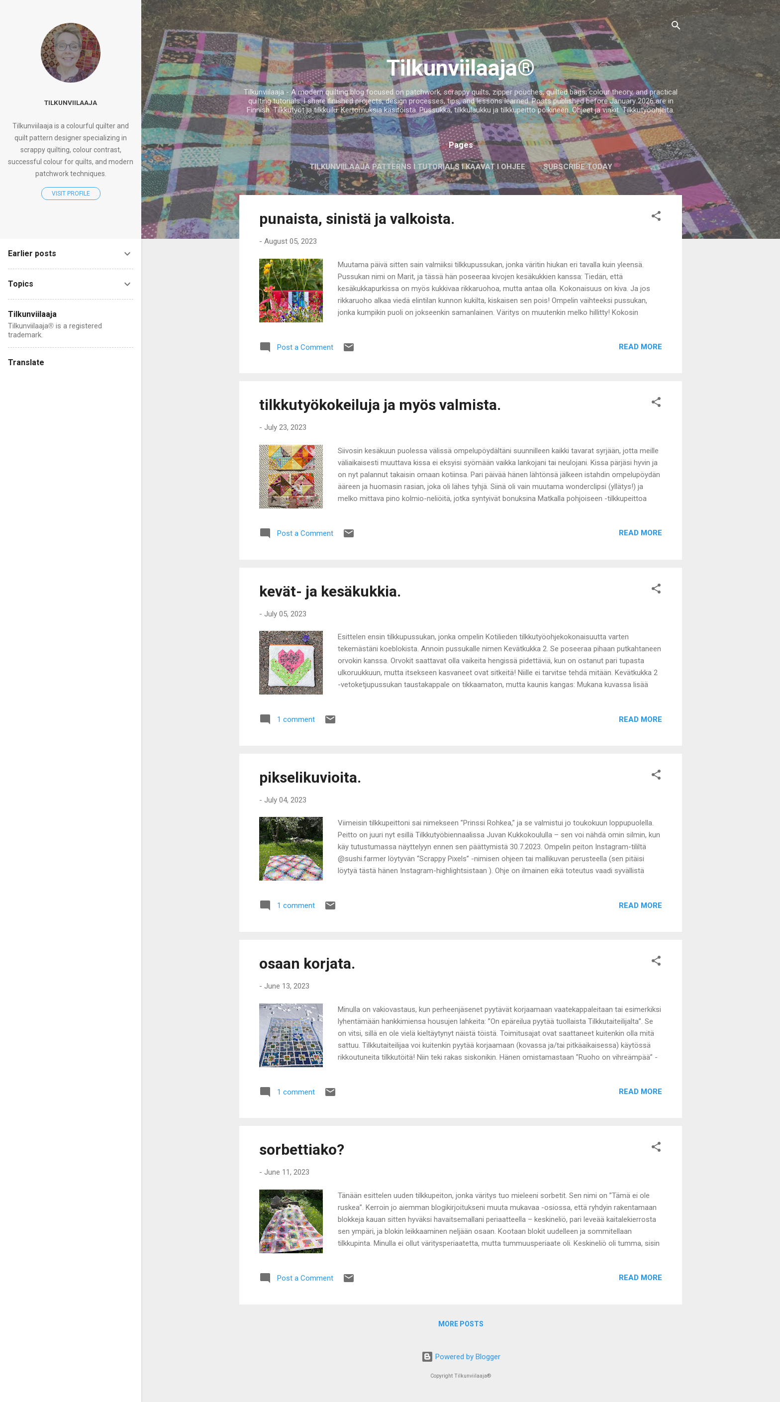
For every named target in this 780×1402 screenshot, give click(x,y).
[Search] (676, 27)
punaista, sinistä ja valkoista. (357, 218)
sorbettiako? (301, 1149)
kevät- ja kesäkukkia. (330, 591)
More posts (461, 1324)
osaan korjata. (307, 963)
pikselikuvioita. (310, 777)
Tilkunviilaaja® (461, 68)
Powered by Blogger (460, 1356)
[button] (656, 217)
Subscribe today (577, 166)
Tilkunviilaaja (70, 102)
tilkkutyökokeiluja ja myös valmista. (380, 404)
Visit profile (71, 193)
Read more (640, 346)
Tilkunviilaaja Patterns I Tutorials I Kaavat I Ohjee (417, 166)
